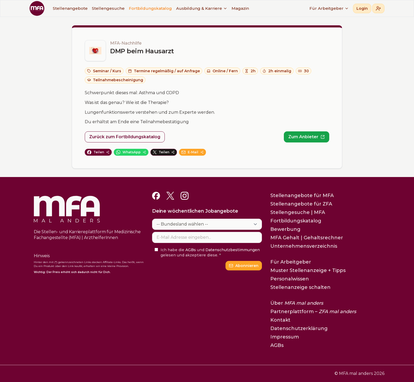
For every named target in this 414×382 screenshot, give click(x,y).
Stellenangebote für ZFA (301, 204)
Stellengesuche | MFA (297, 212)
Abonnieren (243, 265)
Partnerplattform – (313, 311)
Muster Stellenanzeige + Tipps (308, 270)
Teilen (98, 152)
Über (296, 303)
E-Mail (192, 152)
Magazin (240, 8)
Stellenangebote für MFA (302, 195)
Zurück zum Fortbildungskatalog (124, 136)
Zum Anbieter (306, 136)
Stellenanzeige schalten (300, 287)
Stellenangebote (70, 8)
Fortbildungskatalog (150, 8)
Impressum (284, 337)
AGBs (190, 249)
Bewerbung (285, 229)
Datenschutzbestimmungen (232, 249)
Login (362, 8)
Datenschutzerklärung (299, 328)
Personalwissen (289, 279)
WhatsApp (131, 152)
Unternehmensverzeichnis (303, 246)
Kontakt (280, 320)
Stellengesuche (108, 8)
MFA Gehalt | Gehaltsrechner (306, 238)
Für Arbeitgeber (329, 8)
